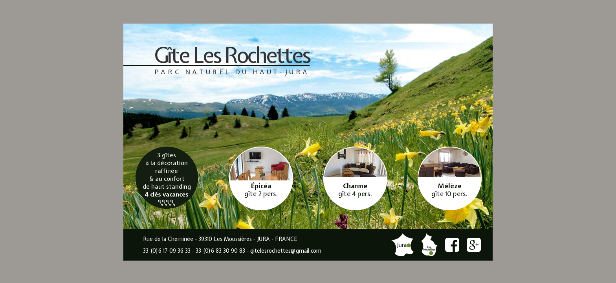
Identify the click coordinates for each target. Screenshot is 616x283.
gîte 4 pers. (355, 190)
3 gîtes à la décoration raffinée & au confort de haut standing (167, 178)
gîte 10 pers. (449, 190)
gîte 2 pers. (261, 190)
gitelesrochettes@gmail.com (285, 250)
